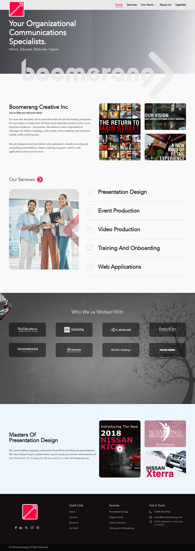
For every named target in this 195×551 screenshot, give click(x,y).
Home (119, 5)
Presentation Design (119, 511)
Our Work (147, 5)
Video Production (117, 522)
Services (132, 5)
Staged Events (116, 517)
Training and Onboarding (121, 528)
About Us (165, 5)
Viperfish (180, 5)
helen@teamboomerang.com (165, 517)
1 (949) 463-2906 (159, 512)
